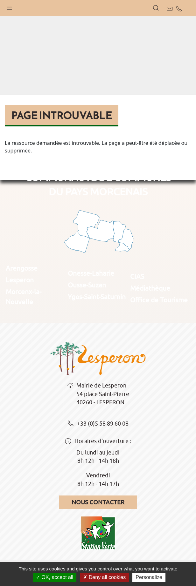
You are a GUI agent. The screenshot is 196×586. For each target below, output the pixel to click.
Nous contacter (98, 502)
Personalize (149, 577)
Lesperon (20, 280)
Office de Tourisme (159, 300)
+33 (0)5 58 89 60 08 (98, 424)
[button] (9, 6)
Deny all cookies (104, 577)
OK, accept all (54, 577)
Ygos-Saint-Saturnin (97, 296)
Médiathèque (150, 288)
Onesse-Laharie (91, 273)
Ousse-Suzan (87, 285)
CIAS (137, 276)
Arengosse (22, 268)
